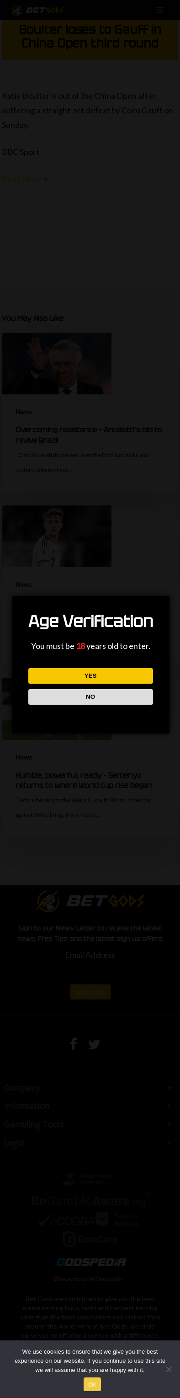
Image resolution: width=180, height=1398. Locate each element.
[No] (168, 1369)
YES (91, 675)
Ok (92, 1384)
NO (90, 696)
